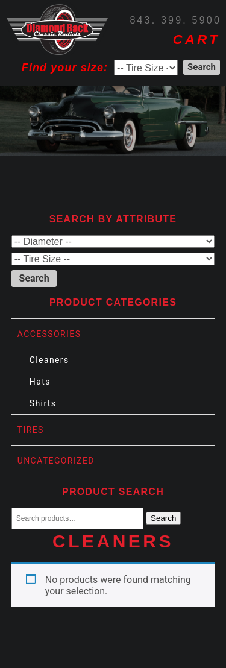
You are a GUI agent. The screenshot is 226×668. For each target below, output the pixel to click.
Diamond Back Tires (57, 27)
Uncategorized (56, 460)
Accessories (49, 334)
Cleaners (49, 360)
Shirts (43, 403)
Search (163, 518)
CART (196, 39)
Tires (30, 430)
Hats (40, 381)
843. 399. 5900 (175, 20)
